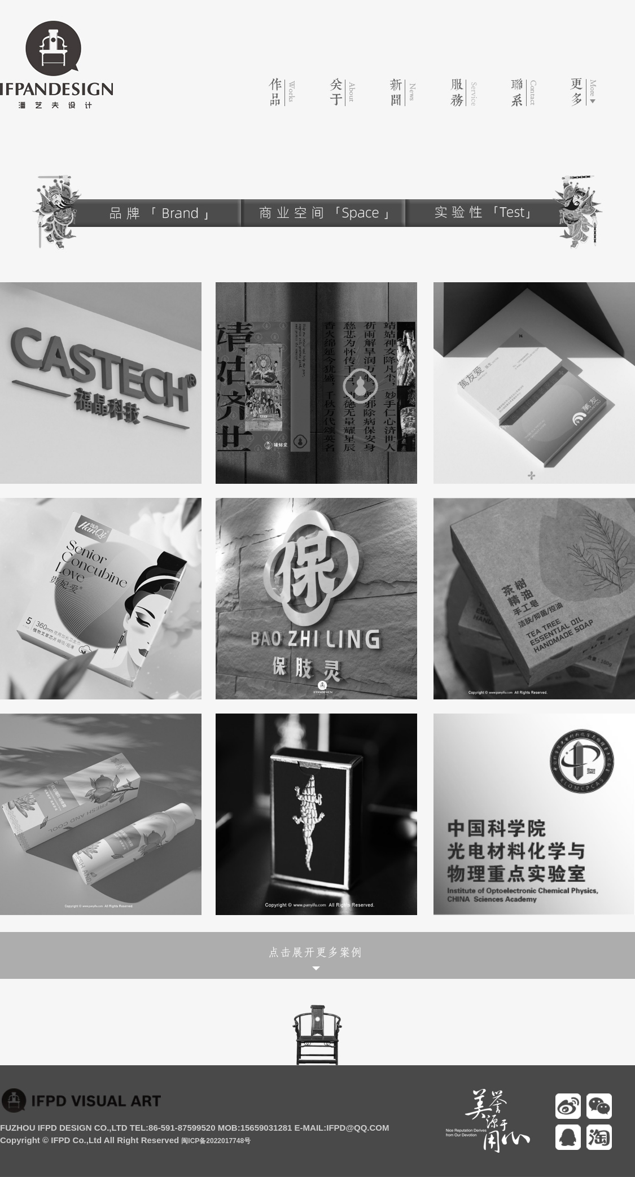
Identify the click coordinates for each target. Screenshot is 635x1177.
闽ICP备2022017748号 (216, 1141)
